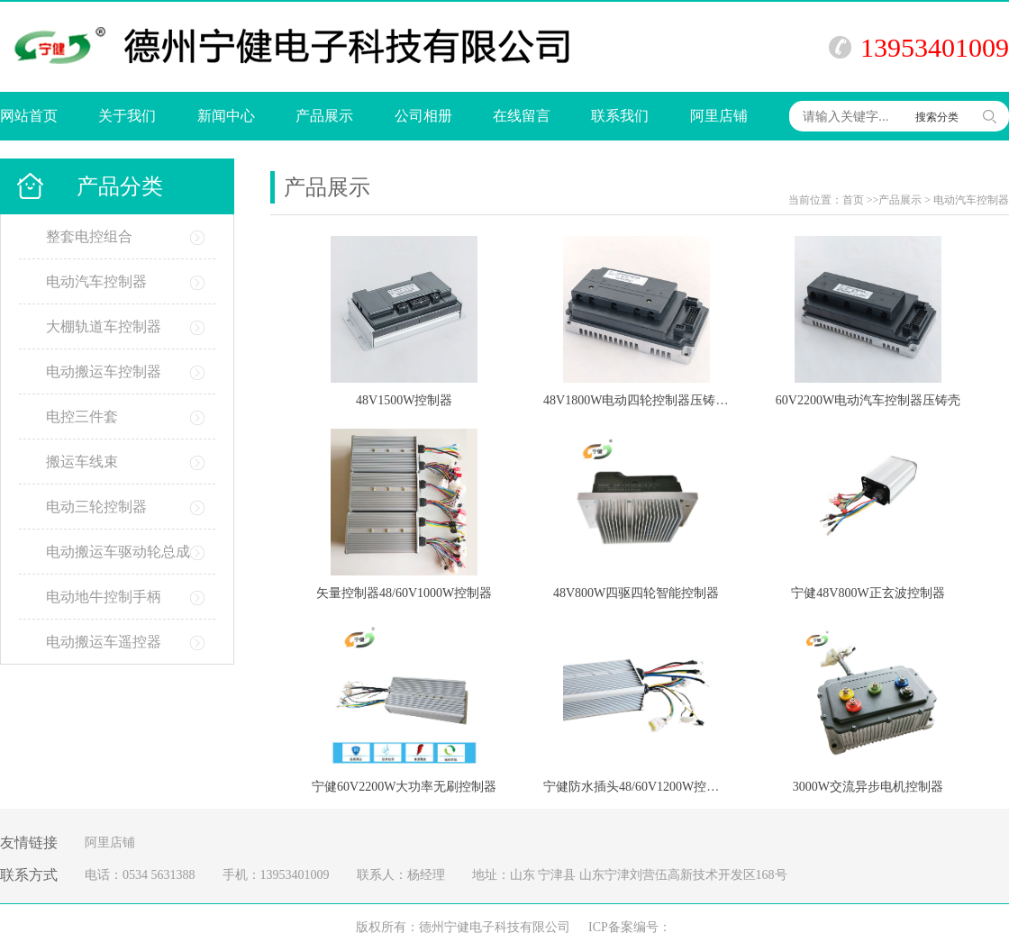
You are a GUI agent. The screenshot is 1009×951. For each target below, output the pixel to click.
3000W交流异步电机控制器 (868, 786)
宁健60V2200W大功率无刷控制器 (404, 786)
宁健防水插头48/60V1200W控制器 (637, 786)
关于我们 (127, 115)
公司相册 (423, 115)
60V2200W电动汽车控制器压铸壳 (868, 400)
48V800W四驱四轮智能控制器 (636, 593)
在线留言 (521, 115)
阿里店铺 (719, 115)
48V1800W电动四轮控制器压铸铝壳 (642, 400)
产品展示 (324, 115)
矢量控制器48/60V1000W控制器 (404, 593)
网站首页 (29, 115)
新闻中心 (226, 115)
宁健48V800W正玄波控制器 (867, 593)
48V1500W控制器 (404, 400)
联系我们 (620, 115)
